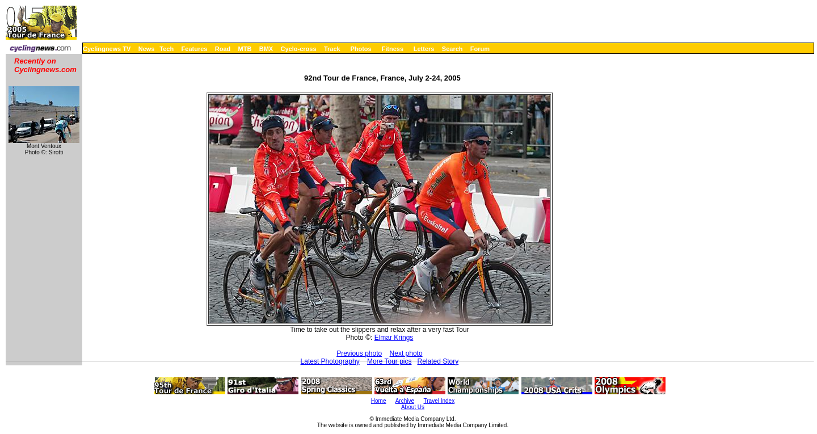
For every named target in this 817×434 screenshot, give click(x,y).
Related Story (438, 361)
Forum (480, 48)
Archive (404, 401)
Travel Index (439, 401)
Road (223, 48)
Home (378, 401)
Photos (360, 48)
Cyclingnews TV (106, 48)
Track (332, 48)
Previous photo (359, 353)
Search (452, 48)
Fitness (392, 48)
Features (195, 48)
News (146, 48)
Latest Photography (330, 361)
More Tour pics (389, 361)
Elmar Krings (394, 338)
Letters (424, 48)
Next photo (406, 353)
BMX (266, 48)
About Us (412, 407)
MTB (245, 48)
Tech (166, 48)
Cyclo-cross (299, 48)
